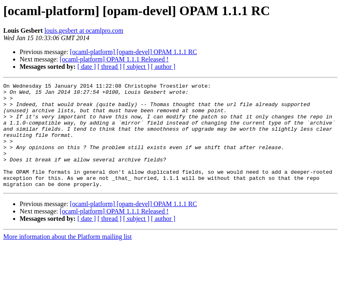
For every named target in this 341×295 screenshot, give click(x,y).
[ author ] (163, 66)
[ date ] (86, 66)
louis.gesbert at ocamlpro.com (83, 30)
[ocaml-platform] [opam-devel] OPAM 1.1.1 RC (133, 51)
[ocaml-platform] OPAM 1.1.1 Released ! (114, 59)
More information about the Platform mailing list (67, 257)
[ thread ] (109, 66)
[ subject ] (136, 66)
